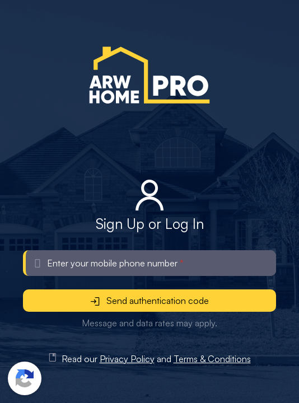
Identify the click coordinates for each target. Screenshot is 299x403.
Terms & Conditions (212, 358)
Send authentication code (150, 300)
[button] (24, 378)
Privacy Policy (127, 358)
